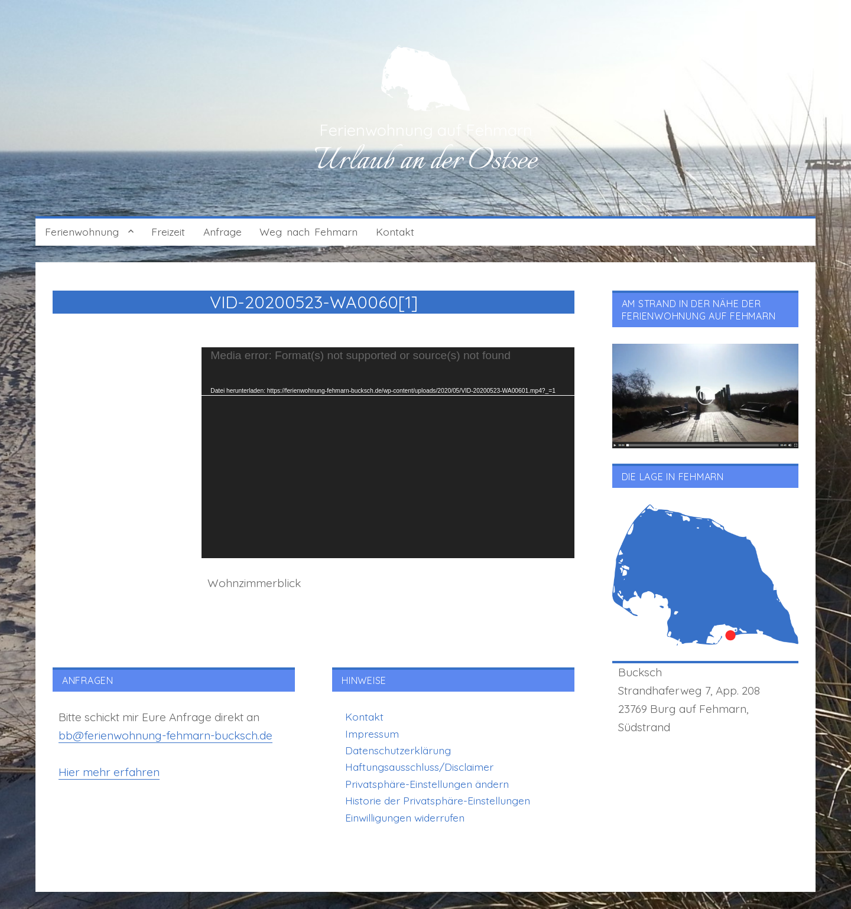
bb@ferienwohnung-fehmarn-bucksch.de (165, 735)
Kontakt (395, 231)
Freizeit (168, 231)
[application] (388, 452)
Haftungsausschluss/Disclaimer (419, 766)
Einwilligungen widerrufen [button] (405, 817)
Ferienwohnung (82, 231)
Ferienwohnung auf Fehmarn (425, 130)
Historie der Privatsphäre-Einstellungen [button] (437, 800)
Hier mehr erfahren (109, 772)
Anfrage (222, 231)
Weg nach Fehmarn (308, 231)
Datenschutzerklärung (398, 750)
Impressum (372, 733)
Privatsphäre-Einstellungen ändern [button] (427, 783)
